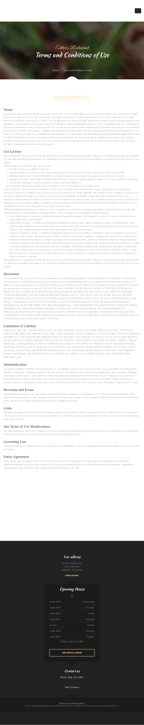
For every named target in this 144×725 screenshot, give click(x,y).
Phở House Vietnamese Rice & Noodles (87, 717)
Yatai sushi (39, 717)
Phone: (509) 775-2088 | (72, 677)
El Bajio (27, 717)
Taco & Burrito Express (103, 717)
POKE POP (74, 717)
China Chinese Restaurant (31, 717)
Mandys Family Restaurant (35, 717)
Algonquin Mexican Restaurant (78, 717)
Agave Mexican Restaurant (60, 717)
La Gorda (109, 717)
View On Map (72, 576)
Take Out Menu (72, 687)
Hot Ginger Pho (82, 717)
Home (55, 70)
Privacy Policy (78, 704)
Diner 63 (56, 717)
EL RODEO (64, 717)
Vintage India (54, 717)
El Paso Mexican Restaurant (43, 717)
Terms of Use (65, 704)
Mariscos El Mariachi (98, 717)
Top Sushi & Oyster (117, 717)
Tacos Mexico (106, 717)
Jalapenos (93, 717)
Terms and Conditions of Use (71, 97)
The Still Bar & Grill (51, 717)
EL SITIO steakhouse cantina (112, 717)
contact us (114, 706)
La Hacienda (47, 717)
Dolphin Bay (95, 717)
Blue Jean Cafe (66, 717)
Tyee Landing (121, 717)
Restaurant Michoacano (71, 717)
